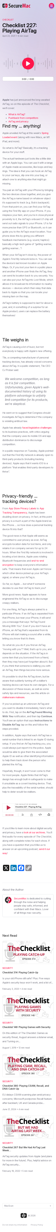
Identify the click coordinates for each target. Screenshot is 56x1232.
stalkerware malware (13, 697)
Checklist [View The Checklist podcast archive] (8, 19)
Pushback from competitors (23, 117)
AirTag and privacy (18, 121)
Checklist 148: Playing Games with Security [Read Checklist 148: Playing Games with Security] (26, 1027)
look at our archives (34, 832)
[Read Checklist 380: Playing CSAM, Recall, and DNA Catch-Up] (28, 1065)
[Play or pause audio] (28, 63)
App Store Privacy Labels (22, 508)
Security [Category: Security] (7, 968)
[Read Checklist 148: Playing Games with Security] (28, 1006)
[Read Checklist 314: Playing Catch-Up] (28, 952)
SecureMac (20, 898)
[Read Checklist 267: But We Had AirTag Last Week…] (28, 1127)
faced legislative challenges (37, 427)
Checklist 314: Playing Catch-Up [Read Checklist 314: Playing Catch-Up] (20, 972)
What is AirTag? (16, 114)
